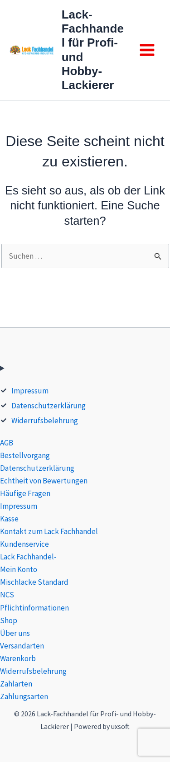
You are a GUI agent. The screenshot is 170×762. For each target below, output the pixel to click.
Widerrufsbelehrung (44, 421)
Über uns (15, 633)
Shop (8, 620)
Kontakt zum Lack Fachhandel (49, 531)
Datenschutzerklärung (48, 406)
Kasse (9, 519)
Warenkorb (18, 658)
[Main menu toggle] (147, 50)
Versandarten (22, 646)
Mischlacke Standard (34, 582)
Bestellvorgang (25, 455)
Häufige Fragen (25, 493)
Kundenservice (24, 544)
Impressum (30, 391)
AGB (6, 443)
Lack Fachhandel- (28, 557)
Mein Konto (18, 569)
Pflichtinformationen (34, 608)
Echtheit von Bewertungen (43, 481)
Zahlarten (16, 684)
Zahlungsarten (24, 696)
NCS (7, 595)
